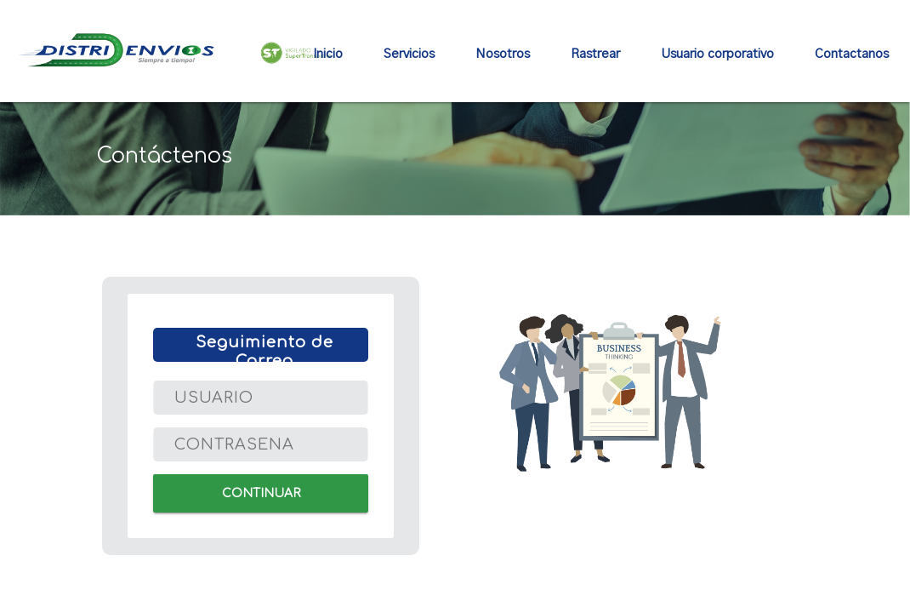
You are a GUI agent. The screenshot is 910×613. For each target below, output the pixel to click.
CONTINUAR (260, 493)
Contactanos (852, 54)
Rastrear (595, 54)
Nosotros (502, 54)
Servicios (409, 54)
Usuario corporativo (717, 54)
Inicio (328, 54)
